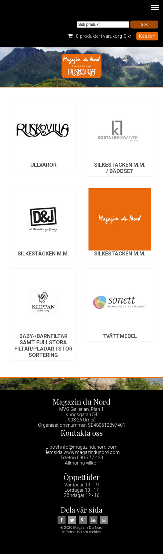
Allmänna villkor (81, 463)
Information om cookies (81, 532)
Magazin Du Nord (81, 67)
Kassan (147, 36)
